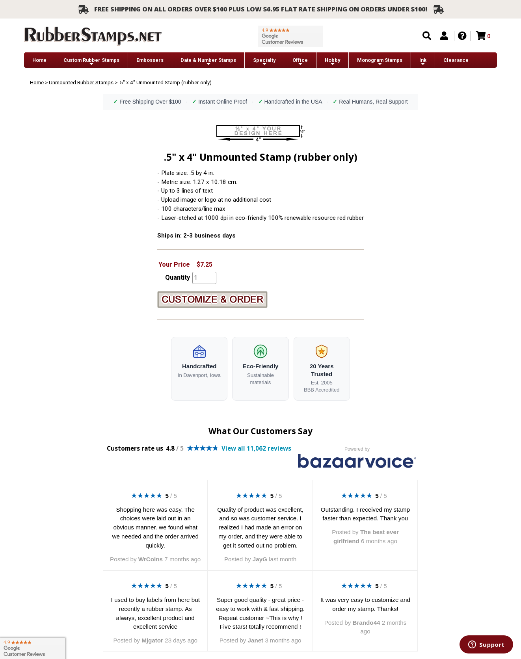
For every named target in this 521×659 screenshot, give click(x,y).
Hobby (332, 62)
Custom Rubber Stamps (91, 62)
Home (39, 60)
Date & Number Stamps (208, 62)
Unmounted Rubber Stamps (81, 82)
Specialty (264, 62)
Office (300, 62)
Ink (422, 62)
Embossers (150, 60)
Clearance (456, 60)
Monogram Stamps (379, 62)
